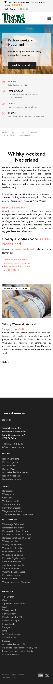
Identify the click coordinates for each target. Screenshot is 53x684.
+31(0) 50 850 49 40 (12, 444)
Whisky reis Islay (10, 541)
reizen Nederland (24, 249)
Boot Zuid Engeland (11, 561)
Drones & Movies (10, 654)
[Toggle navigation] (49, 18)
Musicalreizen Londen (12, 551)
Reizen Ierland (9, 465)
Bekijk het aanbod (22, 65)
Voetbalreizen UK (10, 501)
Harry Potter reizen (11, 507)
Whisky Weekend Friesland (19, 324)
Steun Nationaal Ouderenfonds (17, 651)
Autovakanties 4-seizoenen (15, 472)
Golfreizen (7, 497)
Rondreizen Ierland (11, 575)
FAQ (6, 9)
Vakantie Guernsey (11, 568)
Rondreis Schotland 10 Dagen (16, 534)
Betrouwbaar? (9, 613)
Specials (6, 641)
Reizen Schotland (10, 458)
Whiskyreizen (8, 494)
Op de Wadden (11, 269)
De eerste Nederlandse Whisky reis (19, 647)
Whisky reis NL (9, 610)
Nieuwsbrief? (8, 624)
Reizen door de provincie (16, 259)
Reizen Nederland (29, 132)
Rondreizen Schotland (13, 527)
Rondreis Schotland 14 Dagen (16, 538)
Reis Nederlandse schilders (17, 266)
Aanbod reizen (9, 637)
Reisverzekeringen (11, 620)
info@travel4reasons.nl (13, 447)
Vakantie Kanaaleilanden (13, 571)
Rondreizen (7, 491)
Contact (13, 9)
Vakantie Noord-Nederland (17, 263)
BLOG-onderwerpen (12, 634)
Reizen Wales (8, 469)
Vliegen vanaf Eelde (12, 511)
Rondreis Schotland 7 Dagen (16, 531)
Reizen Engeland (10, 462)
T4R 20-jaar (8, 596)
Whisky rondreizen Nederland (16, 582)
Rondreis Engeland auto (13, 558)
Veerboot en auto (11, 504)
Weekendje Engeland (12, 554)
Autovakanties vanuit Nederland (17, 514)
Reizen (15, 132)
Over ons (6, 600)
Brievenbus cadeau (11, 479)
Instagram (7, 627)
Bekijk (7, 362)
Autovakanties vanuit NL (14, 644)
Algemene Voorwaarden (14, 603)
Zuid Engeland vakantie (13, 565)
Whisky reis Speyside (12, 544)
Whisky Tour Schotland (13, 548)
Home (4, 132)
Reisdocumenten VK (12, 617)
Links (4, 630)
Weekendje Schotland (13, 524)
